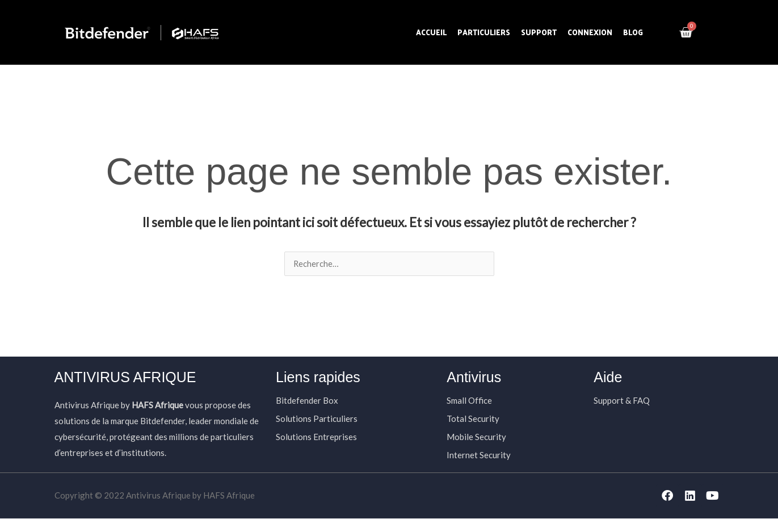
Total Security (473, 419)
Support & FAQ (622, 401)
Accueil (431, 32)
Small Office (469, 401)
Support (539, 32)
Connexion (589, 32)
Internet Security (479, 455)
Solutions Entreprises (316, 437)
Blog (633, 32)
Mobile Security (476, 437)
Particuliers (483, 32)
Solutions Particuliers (317, 419)
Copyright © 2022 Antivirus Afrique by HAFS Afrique (154, 496)
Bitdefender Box (307, 401)
